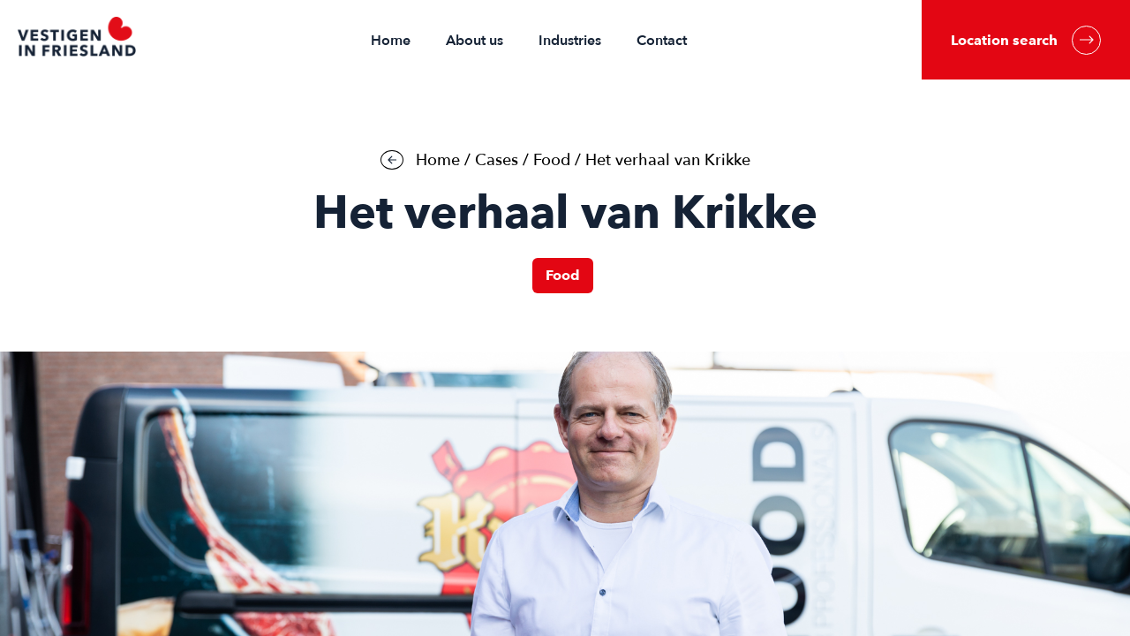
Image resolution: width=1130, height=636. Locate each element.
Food (551, 160)
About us (474, 40)
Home (391, 40)
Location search (1026, 40)
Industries (570, 40)
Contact (662, 40)
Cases (496, 160)
